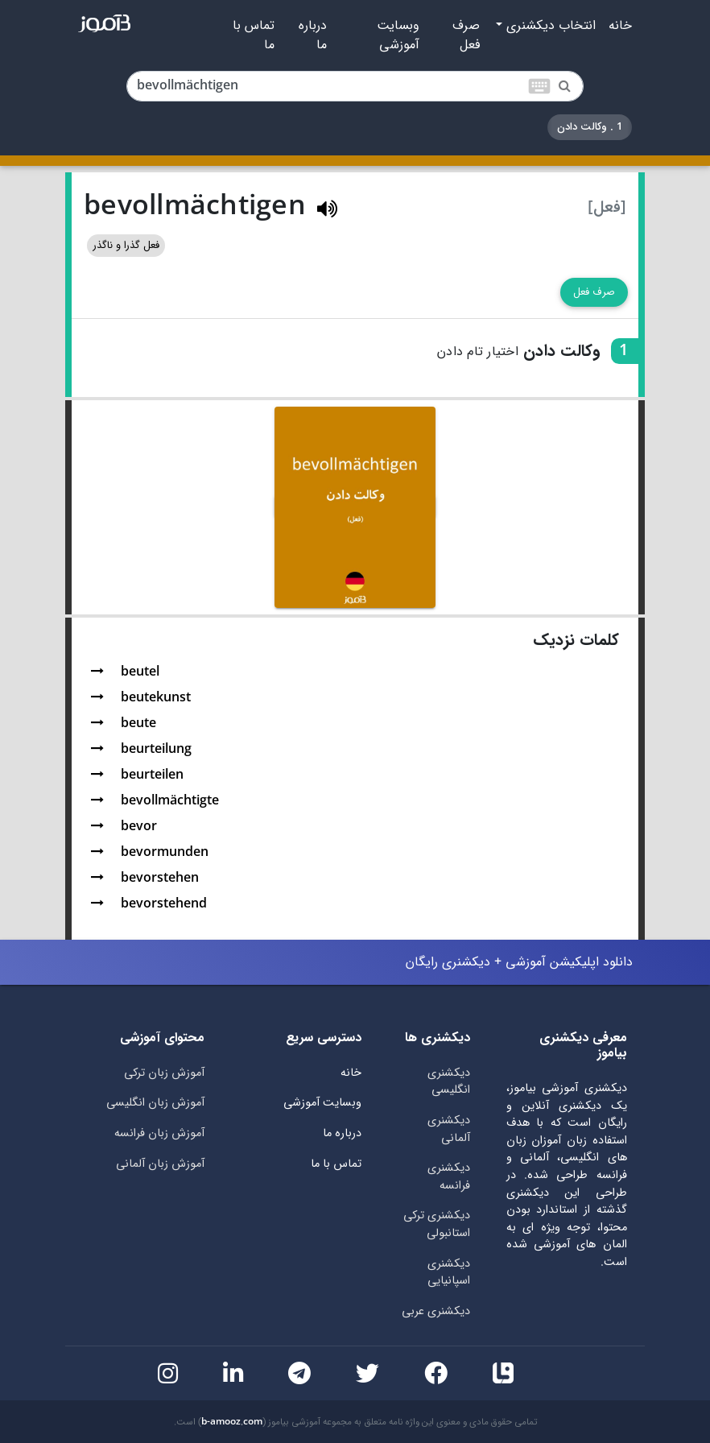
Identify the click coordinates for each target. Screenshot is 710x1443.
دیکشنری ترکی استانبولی (436, 1224)
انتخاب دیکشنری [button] (549, 25)
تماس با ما (254, 35)
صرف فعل (466, 35)
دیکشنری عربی (436, 1311)
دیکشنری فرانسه (448, 1177)
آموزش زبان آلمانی (160, 1164)
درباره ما (313, 35)
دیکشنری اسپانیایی (448, 1273)
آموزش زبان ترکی (164, 1073)
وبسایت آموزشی (398, 35)
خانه (620, 25)
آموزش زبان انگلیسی (155, 1103)
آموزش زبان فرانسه (159, 1133)
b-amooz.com (231, 1422)
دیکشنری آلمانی (448, 1129)
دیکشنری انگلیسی (448, 1082)
